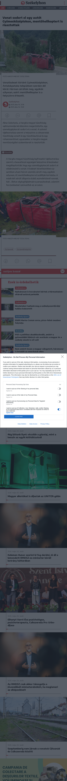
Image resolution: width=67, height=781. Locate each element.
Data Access (33, 424)
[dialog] (33, 390)
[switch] (59, 389)
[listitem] (33, 384)
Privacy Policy (45, 424)
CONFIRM (19, 416)
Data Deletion (22, 424)
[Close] (63, 357)
